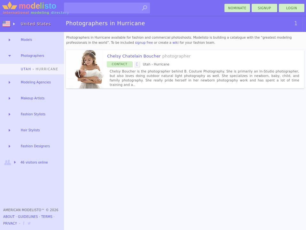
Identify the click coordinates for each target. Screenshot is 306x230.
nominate (237, 8)
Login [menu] (291, 8)
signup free (144, 42)
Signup (264, 8)
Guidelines (28, 216)
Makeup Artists (32, 98)
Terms (46, 216)
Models (26, 40)
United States (36, 24)
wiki (175, 42)
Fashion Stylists (33, 114)
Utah (26, 69)
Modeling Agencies (36, 82)
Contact (120, 64)
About (9, 216)
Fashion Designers (35, 146)
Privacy (10, 223)
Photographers (32, 55)
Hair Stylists (30, 130)
